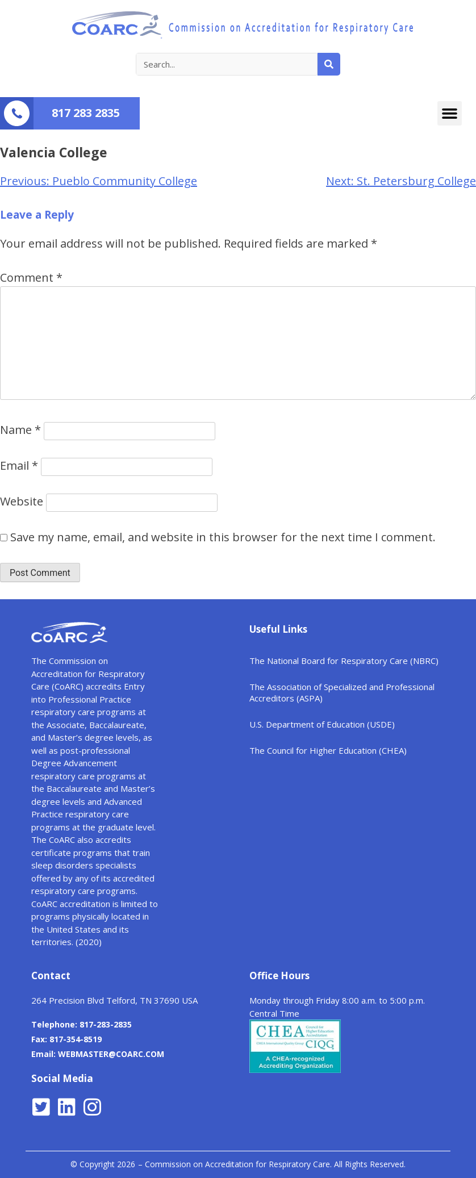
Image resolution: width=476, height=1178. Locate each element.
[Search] (329, 64)
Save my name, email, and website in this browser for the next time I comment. (223, 537)
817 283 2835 (86, 112)
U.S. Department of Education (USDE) (322, 724)
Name (20, 429)
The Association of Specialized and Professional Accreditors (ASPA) (342, 692)
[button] (449, 113)
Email (19, 465)
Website (21, 501)
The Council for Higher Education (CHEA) (328, 750)
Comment (31, 277)
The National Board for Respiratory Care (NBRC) (344, 660)
